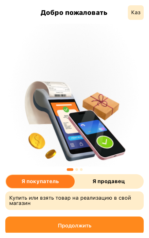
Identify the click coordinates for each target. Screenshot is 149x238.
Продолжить (75, 225)
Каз (135, 12)
